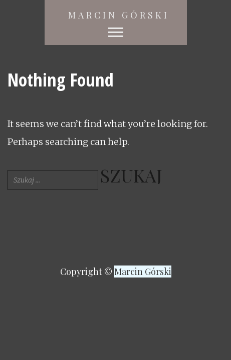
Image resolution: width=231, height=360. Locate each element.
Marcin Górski (118, 15)
